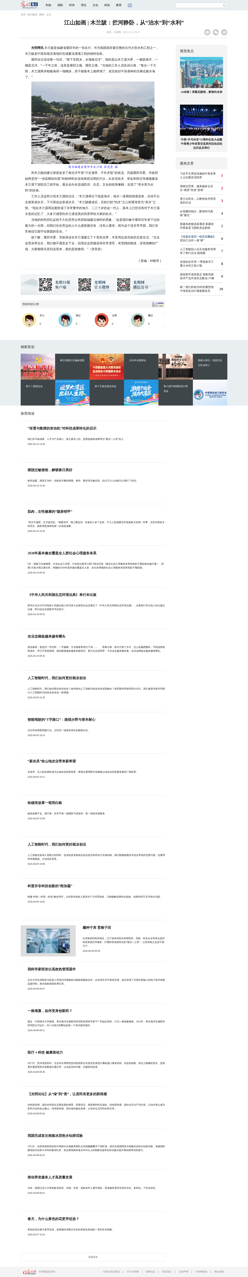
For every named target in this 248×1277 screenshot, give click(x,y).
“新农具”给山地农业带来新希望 (52, 761)
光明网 (117, 32)
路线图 (201, 253)
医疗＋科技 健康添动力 (45, 1052)
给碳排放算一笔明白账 (45, 803)
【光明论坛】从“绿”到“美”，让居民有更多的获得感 (67, 1094)
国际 (60, 5)
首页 (23, 14)
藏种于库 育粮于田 (85, 927)
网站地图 (219, 1271)
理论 (83, 5)
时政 (48, 5)
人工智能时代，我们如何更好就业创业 (57, 678)
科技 (107, 5)
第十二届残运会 (34, 386)
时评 (72, 5)
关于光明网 (133, 1271)
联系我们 (167, 1271)
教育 (119, 5)
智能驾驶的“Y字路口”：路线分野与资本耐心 (61, 719)
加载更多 (93, 1257)
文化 (95, 5)
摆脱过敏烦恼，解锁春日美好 (50, 470)
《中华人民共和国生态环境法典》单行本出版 (62, 595)
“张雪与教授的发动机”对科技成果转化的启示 (62, 428)
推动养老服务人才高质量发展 (50, 1177)
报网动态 (150, 1271)
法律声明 (183, 1271)
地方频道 (32, 14)
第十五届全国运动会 (105, 386)
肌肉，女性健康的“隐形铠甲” (50, 511)
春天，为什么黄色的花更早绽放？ (53, 1219)
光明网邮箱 (201, 1271)
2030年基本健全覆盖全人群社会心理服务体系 (62, 553)
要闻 (41, 14)
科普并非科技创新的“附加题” (50, 886)
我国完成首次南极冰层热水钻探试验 (55, 1136)
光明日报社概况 (111, 1271)
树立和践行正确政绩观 (72, 360)
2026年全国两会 (137, 360)
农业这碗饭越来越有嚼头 (46, 636)
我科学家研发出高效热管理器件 (52, 969)
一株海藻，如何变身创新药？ (50, 1011)
